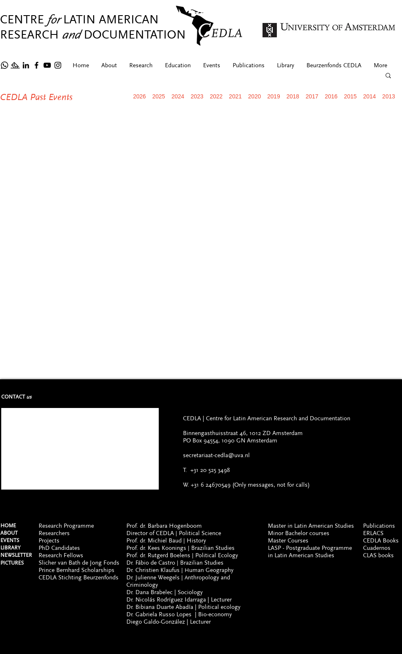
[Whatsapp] (4, 65)
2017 (312, 96)
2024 (177, 96)
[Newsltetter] (15, 65)
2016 (331, 96)
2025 (158, 96)
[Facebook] (36, 65)
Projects (49, 540)
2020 (254, 96)
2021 (235, 96)
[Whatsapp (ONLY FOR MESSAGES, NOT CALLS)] (4, 630)
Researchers (54, 533)
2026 (139, 96)
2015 (350, 96)
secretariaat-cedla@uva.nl (216, 455)
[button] (388, 76)
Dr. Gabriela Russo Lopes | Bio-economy (179, 614)
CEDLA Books (381, 540)
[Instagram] (57, 65)
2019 (273, 96)
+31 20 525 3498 (210, 470)
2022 (216, 96)
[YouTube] (47, 65)
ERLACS (373, 533)
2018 (292, 96)
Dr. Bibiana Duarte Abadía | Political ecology (183, 607)
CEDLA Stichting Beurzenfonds (79, 577)
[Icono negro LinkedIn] (25, 65)
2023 (197, 96)
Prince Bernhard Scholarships (76, 570)
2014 (369, 96)
